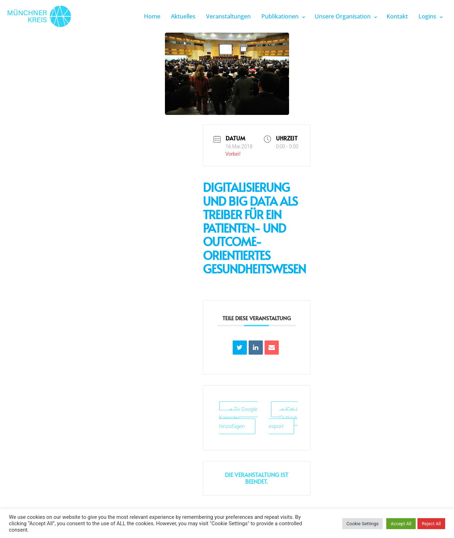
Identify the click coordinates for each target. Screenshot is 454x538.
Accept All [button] (401, 523)
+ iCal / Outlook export (283, 417)
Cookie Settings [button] (363, 523)
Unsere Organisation (343, 16)
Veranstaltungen (228, 16)
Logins (427, 16)
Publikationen (280, 16)
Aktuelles (183, 16)
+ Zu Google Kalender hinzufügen (238, 417)
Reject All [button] (431, 523)
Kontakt (397, 16)
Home (152, 16)
